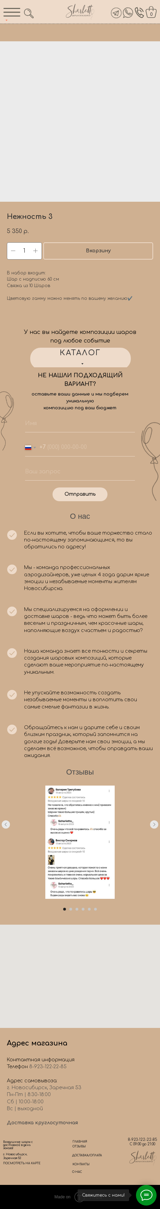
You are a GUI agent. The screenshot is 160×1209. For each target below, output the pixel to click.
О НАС (77, 1172)
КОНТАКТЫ (81, 1164)
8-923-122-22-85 (142, 1140)
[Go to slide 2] (70, 909)
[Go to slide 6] (95, 909)
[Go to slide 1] (64, 909)
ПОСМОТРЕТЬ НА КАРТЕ (22, 1163)
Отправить (80, 494)
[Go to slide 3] (77, 909)
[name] (80, 423)
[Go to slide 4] (83, 909)
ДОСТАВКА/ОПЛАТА (87, 1155)
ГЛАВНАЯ (79, 1141)
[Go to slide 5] (89, 909)
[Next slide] (154, 842)
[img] (128, 12)
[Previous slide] (6, 842)
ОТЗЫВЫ (79, 1146)
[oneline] (80, 472)
